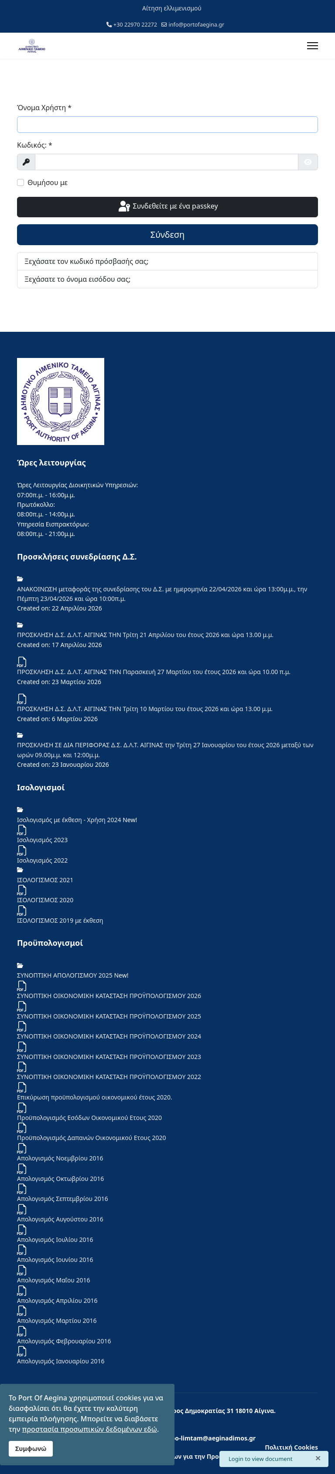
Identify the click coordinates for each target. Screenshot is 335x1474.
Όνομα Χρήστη (44, 107)
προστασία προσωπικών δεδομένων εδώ (89, 1429)
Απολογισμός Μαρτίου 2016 (57, 1320)
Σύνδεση (167, 234)
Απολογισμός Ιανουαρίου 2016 (61, 1361)
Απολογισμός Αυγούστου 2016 (60, 1219)
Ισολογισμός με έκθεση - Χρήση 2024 (70, 820)
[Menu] (312, 46)
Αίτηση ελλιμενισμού (172, 8)
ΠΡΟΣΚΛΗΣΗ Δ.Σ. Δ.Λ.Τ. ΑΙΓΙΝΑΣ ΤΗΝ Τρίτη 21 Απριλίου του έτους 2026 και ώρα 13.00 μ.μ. (145, 635)
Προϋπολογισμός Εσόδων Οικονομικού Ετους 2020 (89, 1117)
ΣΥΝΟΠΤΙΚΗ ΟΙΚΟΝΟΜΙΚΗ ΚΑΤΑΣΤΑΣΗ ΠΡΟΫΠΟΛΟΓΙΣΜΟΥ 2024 (109, 1036)
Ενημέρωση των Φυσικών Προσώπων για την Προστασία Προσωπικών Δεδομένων (192, 1456)
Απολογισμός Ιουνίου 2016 (55, 1259)
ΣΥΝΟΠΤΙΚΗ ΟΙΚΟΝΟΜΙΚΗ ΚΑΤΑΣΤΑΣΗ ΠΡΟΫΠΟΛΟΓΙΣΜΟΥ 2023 (109, 1056)
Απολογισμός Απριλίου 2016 (57, 1300)
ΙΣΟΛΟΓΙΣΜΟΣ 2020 (45, 900)
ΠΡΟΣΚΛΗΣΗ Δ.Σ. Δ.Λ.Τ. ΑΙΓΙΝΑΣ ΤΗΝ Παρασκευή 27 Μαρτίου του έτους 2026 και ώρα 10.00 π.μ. (154, 672)
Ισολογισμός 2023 (42, 840)
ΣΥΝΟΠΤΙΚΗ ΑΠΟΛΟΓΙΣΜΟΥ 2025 (65, 975)
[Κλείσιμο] (318, 1457)
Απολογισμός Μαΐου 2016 (53, 1280)
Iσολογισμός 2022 (42, 860)
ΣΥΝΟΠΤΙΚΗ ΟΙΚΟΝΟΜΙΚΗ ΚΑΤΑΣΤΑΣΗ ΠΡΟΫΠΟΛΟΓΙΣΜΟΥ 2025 (109, 1016)
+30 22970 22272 (135, 24)
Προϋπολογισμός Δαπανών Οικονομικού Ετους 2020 (91, 1137)
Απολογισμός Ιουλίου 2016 (55, 1239)
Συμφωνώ (30, 1448)
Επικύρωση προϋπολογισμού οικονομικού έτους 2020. (94, 1097)
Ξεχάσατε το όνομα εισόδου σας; (77, 279)
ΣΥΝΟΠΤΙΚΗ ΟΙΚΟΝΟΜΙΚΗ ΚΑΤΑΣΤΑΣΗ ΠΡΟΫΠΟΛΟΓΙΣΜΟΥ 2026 (109, 996)
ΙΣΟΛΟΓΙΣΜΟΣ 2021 (45, 880)
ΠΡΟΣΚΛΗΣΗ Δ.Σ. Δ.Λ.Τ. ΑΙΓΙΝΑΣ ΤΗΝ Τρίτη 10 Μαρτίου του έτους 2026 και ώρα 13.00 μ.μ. (145, 709)
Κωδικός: (34, 145)
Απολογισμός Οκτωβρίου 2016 (60, 1178)
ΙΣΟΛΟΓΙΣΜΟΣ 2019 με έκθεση (60, 920)
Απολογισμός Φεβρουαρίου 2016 (64, 1341)
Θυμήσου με (47, 182)
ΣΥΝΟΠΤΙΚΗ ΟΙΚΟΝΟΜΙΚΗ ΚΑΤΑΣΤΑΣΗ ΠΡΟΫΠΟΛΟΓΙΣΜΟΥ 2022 (109, 1077)
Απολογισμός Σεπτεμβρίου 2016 (62, 1198)
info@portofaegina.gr (197, 24)
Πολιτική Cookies (291, 1447)
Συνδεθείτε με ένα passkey (167, 207)
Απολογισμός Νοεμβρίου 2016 (60, 1158)
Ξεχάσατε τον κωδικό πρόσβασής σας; (86, 261)
